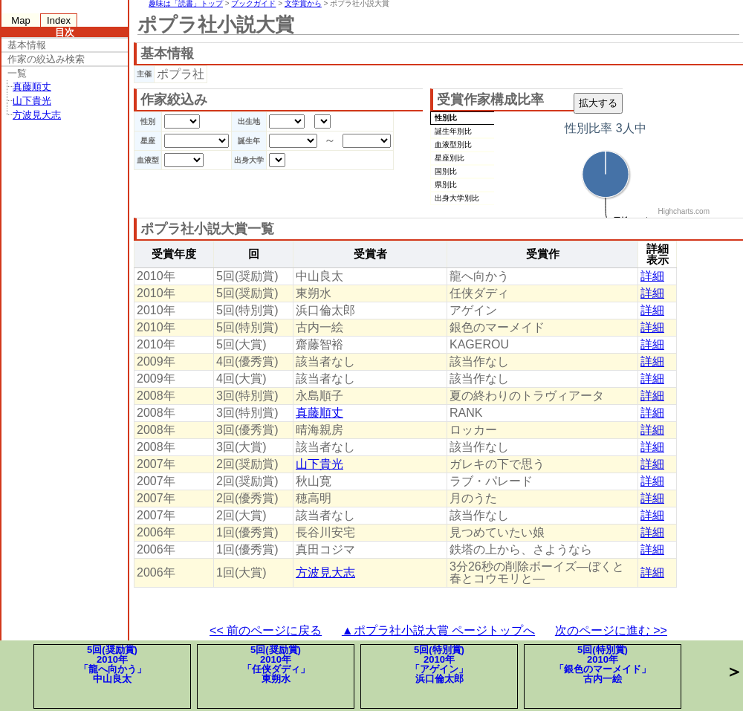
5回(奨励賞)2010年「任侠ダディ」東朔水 (276, 664)
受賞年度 (174, 254)
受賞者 (370, 254)
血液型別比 (453, 144)
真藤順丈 (32, 86)
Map (20, 20)
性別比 (446, 118)
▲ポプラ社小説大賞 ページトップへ (438, 630)
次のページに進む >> (611, 630)
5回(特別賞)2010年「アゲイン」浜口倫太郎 (439, 664)
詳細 (652, 276)
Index (59, 20)
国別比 (446, 171)
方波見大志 (37, 114)
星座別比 (449, 158)
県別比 (446, 185)
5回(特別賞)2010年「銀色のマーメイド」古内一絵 (602, 664)
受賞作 (542, 254)
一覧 (17, 73)
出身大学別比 (457, 198)
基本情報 (26, 45)
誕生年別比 (453, 131)
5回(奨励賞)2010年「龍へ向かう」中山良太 (112, 664)
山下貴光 (32, 100)
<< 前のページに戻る (266, 630)
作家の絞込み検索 (46, 59)
